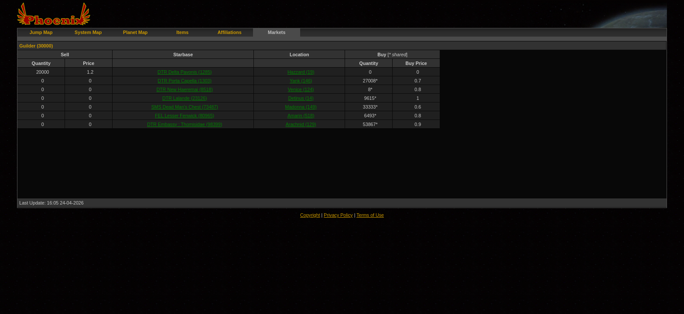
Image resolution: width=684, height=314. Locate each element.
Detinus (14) (301, 98)
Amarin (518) (301, 115)
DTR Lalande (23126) (184, 98)
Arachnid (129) (301, 124)
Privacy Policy (338, 215)
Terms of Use (370, 215)
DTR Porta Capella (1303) (185, 80)
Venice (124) (301, 89)
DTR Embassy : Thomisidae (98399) (184, 124)
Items (182, 32)
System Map (88, 32)
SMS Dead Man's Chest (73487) (184, 106)
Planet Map (135, 32)
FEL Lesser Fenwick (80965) (184, 115)
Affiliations (230, 32)
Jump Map (41, 32)
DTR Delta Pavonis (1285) (184, 72)
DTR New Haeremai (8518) (185, 89)
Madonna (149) (301, 106)
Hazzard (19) (301, 72)
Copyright (310, 215)
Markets (276, 32)
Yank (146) (301, 80)
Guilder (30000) (36, 45)
